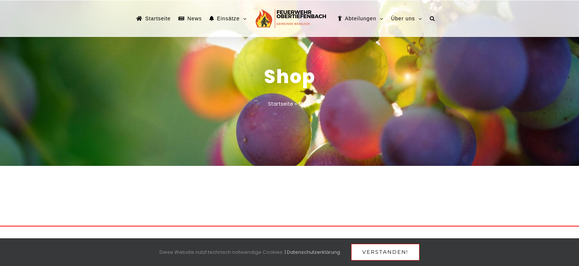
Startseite (280, 104)
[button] (456, 18)
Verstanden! (385, 252)
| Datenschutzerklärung (312, 252)
